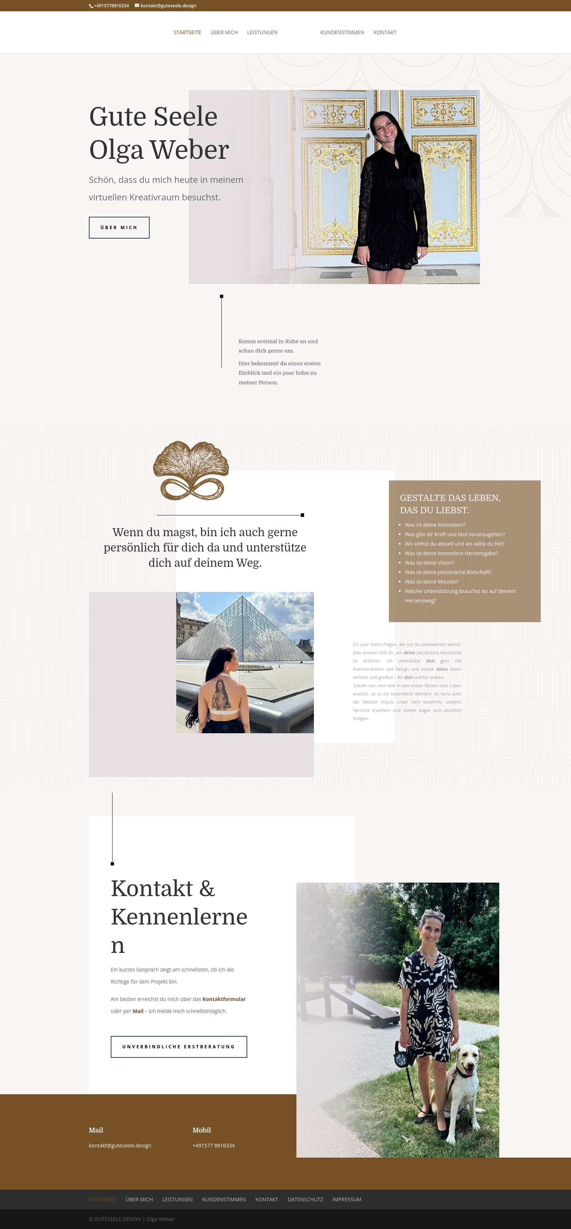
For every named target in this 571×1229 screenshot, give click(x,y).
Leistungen (262, 33)
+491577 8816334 (214, 1145)
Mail (138, 1011)
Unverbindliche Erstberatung (179, 1047)
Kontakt (385, 33)
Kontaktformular (224, 999)
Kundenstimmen (342, 33)
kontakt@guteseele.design (120, 1145)
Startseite (187, 33)
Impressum (347, 1199)
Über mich (224, 33)
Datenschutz (305, 1199)
